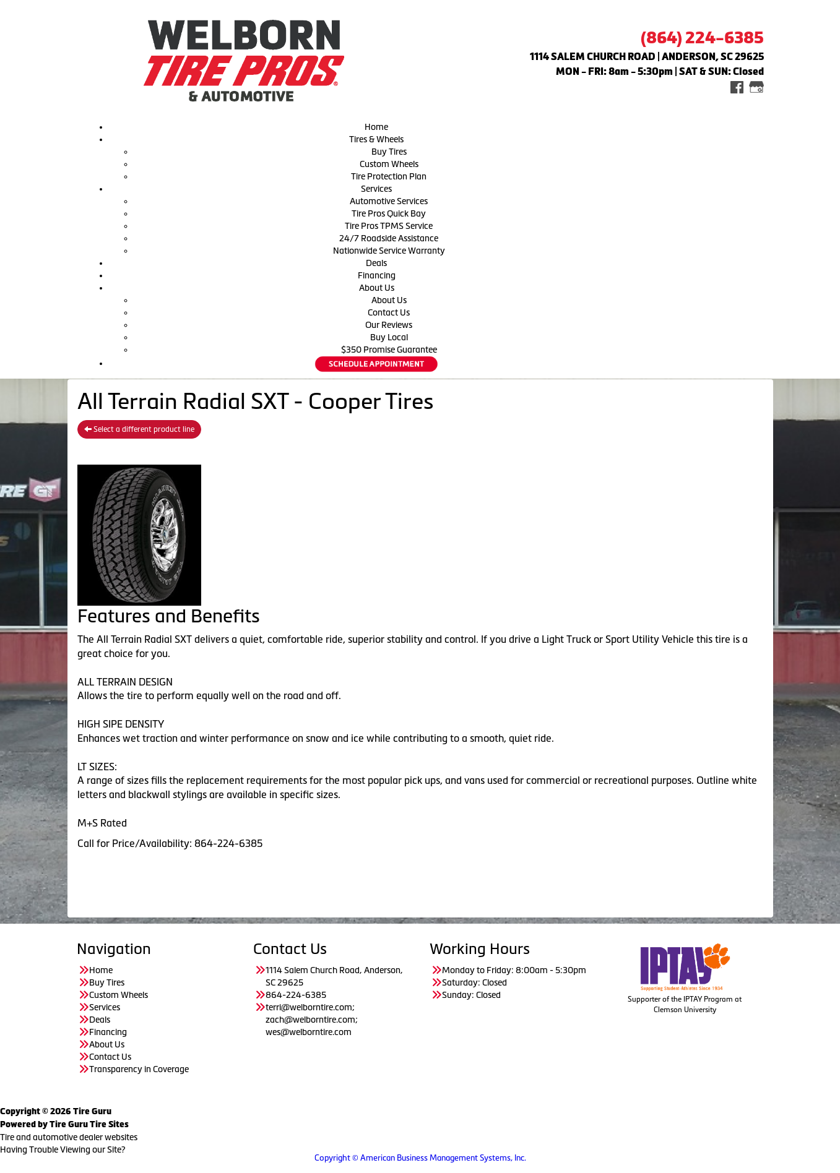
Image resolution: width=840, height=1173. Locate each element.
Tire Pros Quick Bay (389, 213)
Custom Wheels (389, 164)
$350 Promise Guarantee (389, 349)
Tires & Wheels (376, 139)
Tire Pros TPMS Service (389, 226)
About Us (376, 288)
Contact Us (389, 312)
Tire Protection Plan (388, 176)
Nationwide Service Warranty (389, 251)
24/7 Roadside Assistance (388, 238)
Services (376, 189)
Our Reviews (388, 325)
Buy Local (389, 337)
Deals (376, 263)
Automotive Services (389, 201)
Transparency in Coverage (140, 1069)
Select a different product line (139, 429)
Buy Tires (389, 152)
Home (376, 127)
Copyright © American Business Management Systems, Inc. (420, 1157)
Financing (377, 275)
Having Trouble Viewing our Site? (63, 1149)
